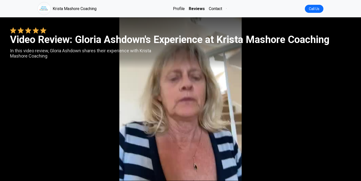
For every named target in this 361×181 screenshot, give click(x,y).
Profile (179, 8)
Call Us (314, 9)
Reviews (197, 8)
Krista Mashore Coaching (67, 8)
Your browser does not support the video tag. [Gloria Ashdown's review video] (180, 99)
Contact (215, 8)
